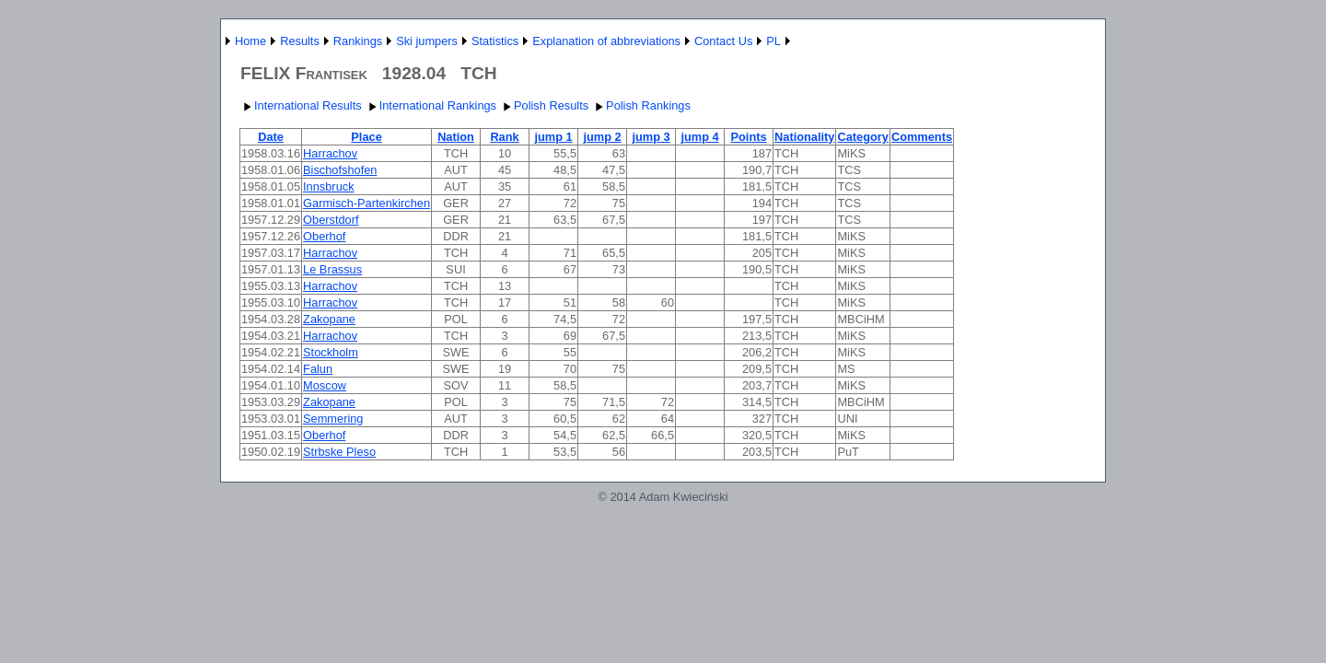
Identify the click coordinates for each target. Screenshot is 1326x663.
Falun (317, 369)
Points (748, 137)
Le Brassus (332, 269)
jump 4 (699, 137)
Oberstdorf (330, 220)
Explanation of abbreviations (606, 41)
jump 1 (553, 137)
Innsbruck (328, 186)
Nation (455, 137)
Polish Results (543, 105)
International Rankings (430, 105)
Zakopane (329, 319)
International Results (300, 105)
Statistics (494, 41)
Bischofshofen (340, 170)
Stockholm (330, 352)
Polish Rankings (641, 105)
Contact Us (723, 41)
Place (366, 137)
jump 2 (602, 137)
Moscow (324, 385)
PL (773, 41)
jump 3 (650, 137)
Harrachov (330, 153)
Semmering (333, 418)
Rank (504, 137)
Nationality (804, 137)
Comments (921, 137)
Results (300, 41)
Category (862, 137)
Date (271, 137)
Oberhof (324, 236)
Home (250, 41)
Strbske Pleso (339, 452)
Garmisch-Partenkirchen (366, 203)
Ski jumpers (427, 41)
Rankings (357, 41)
